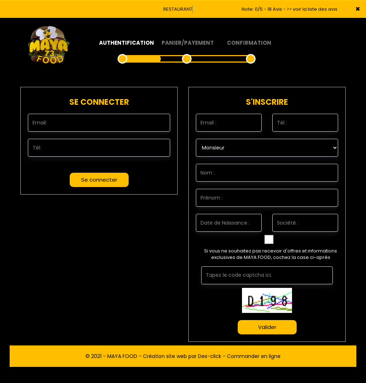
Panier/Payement (188, 42)
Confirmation (249, 42)
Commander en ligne (254, 356)
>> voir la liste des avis (312, 9)
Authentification (126, 42)
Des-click (209, 356)
